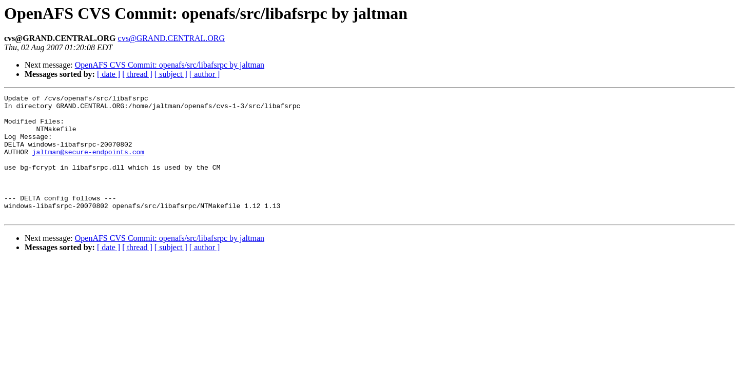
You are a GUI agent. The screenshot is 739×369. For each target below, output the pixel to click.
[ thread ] (137, 74)
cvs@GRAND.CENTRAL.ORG (171, 38)
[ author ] (204, 74)
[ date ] (108, 74)
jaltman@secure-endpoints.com (88, 164)
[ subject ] (170, 74)
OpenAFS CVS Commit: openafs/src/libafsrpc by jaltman (169, 64)
